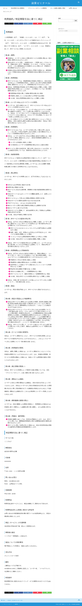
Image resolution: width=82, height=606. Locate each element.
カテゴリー (61, 28)
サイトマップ (7, 11)
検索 (59, 18)
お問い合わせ (73, 8)
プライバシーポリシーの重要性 (37, 8)
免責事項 (16, 604)
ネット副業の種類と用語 (58, 8)
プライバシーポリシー (7, 604)
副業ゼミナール (41, 3)
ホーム (5, 8)
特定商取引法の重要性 (17, 8)
